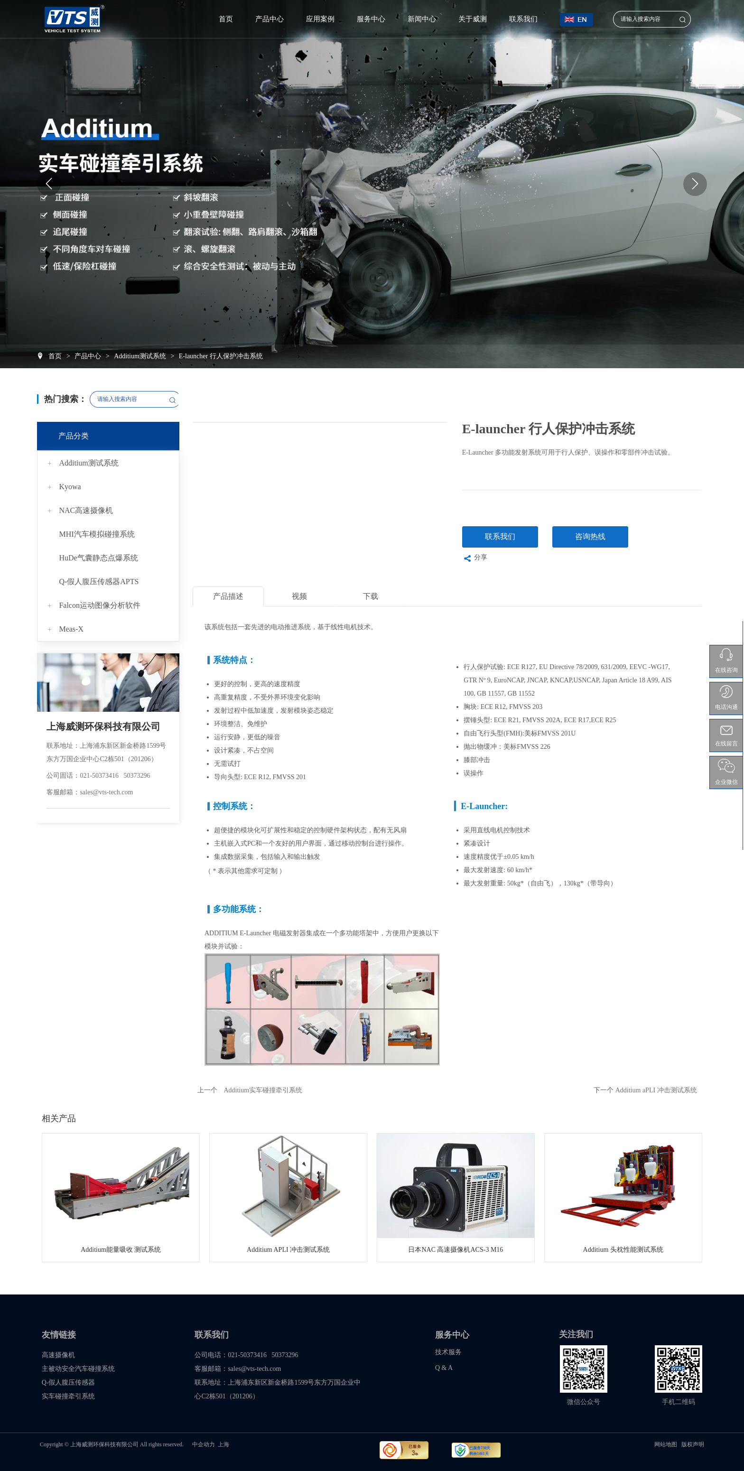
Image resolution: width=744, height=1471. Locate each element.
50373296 (137, 775)
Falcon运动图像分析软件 (99, 605)
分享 (474, 559)
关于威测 (472, 19)
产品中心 (269, 19)
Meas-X (71, 629)
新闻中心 (422, 19)
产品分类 (73, 436)
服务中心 (371, 19)
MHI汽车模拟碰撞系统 (96, 534)
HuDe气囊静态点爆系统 (98, 558)
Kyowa (70, 487)
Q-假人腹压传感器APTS (99, 581)
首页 (226, 19)
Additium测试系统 (88, 463)
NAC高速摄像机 (86, 510)
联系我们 (523, 19)
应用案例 (320, 19)
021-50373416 (99, 775)
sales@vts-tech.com (106, 792)
